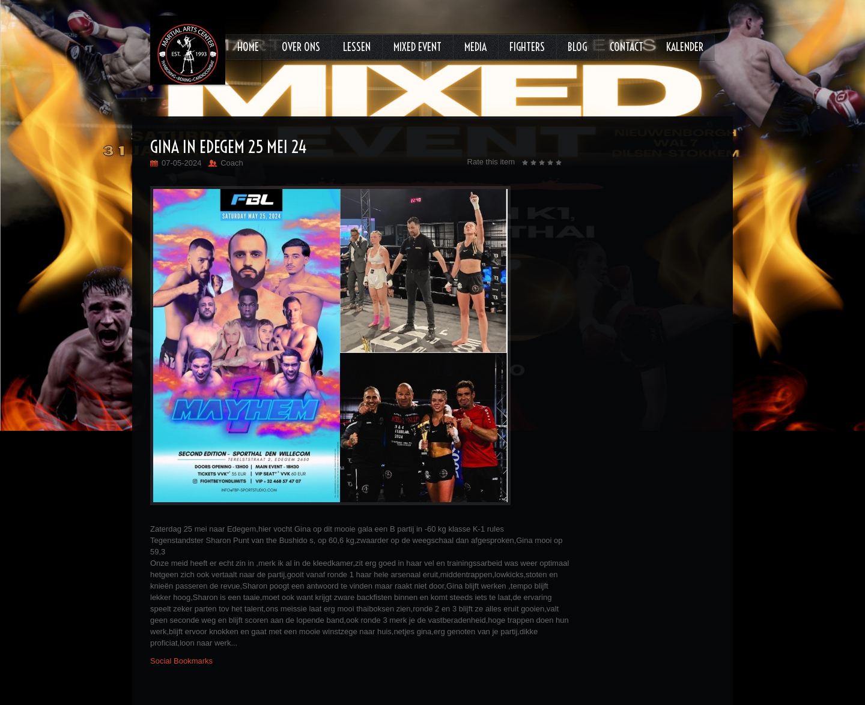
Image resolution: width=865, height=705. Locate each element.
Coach (231, 162)
